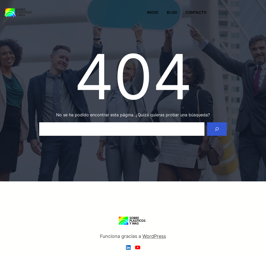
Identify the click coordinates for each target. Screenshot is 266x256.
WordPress (154, 236)
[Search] (217, 129)
